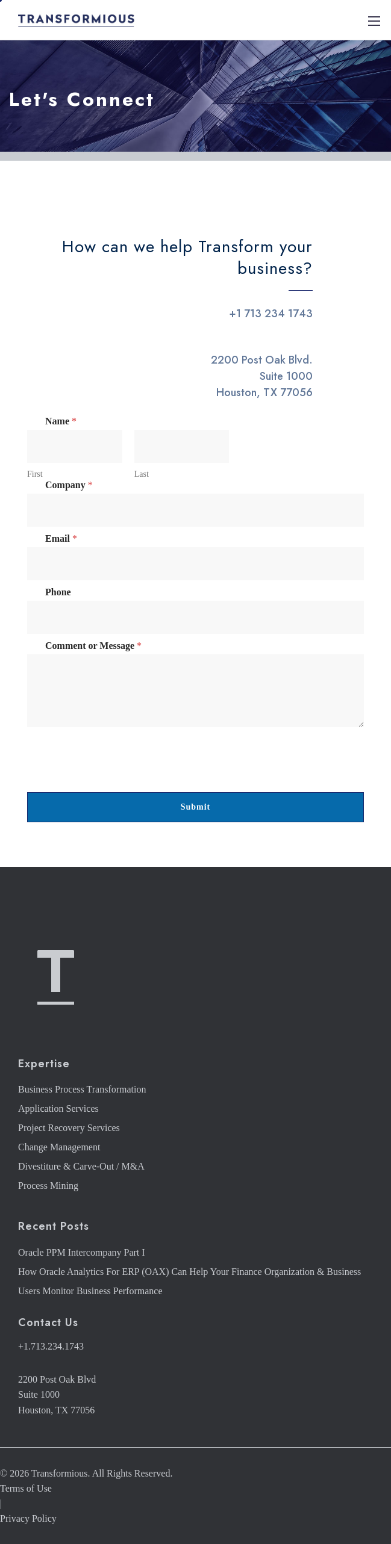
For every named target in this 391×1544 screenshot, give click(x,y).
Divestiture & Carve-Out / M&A (81, 1166)
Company (69, 485)
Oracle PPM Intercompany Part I (81, 1252)
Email (61, 538)
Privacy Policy (28, 1518)
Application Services (58, 1108)
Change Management (59, 1147)
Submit (196, 806)
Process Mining (48, 1185)
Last (141, 474)
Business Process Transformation (82, 1089)
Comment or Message (93, 645)
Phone (58, 592)
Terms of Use (26, 1488)
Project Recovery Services (69, 1128)
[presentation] (118, 784)
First (35, 474)
